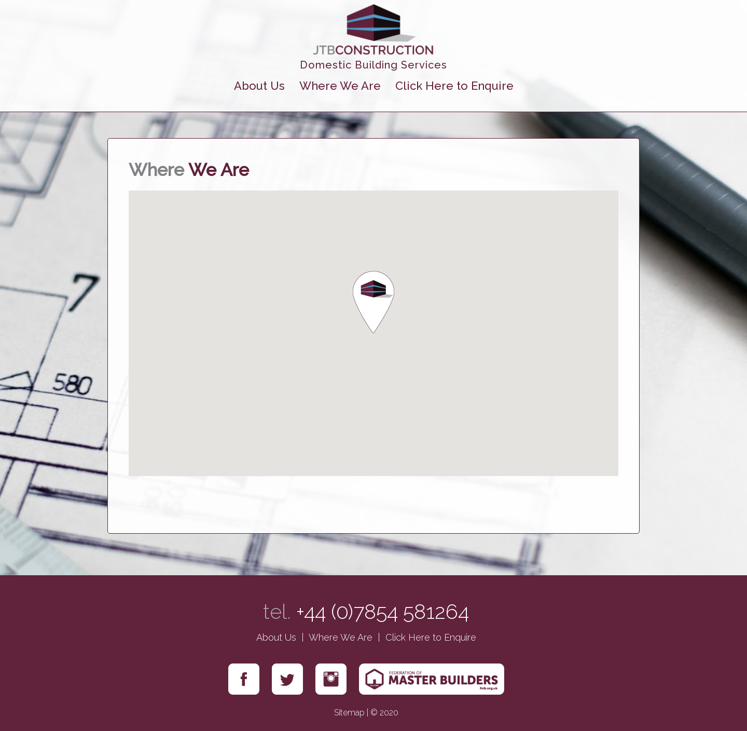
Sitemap (349, 713)
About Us (259, 85)
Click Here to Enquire (454, 85)
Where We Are (340, 85)
